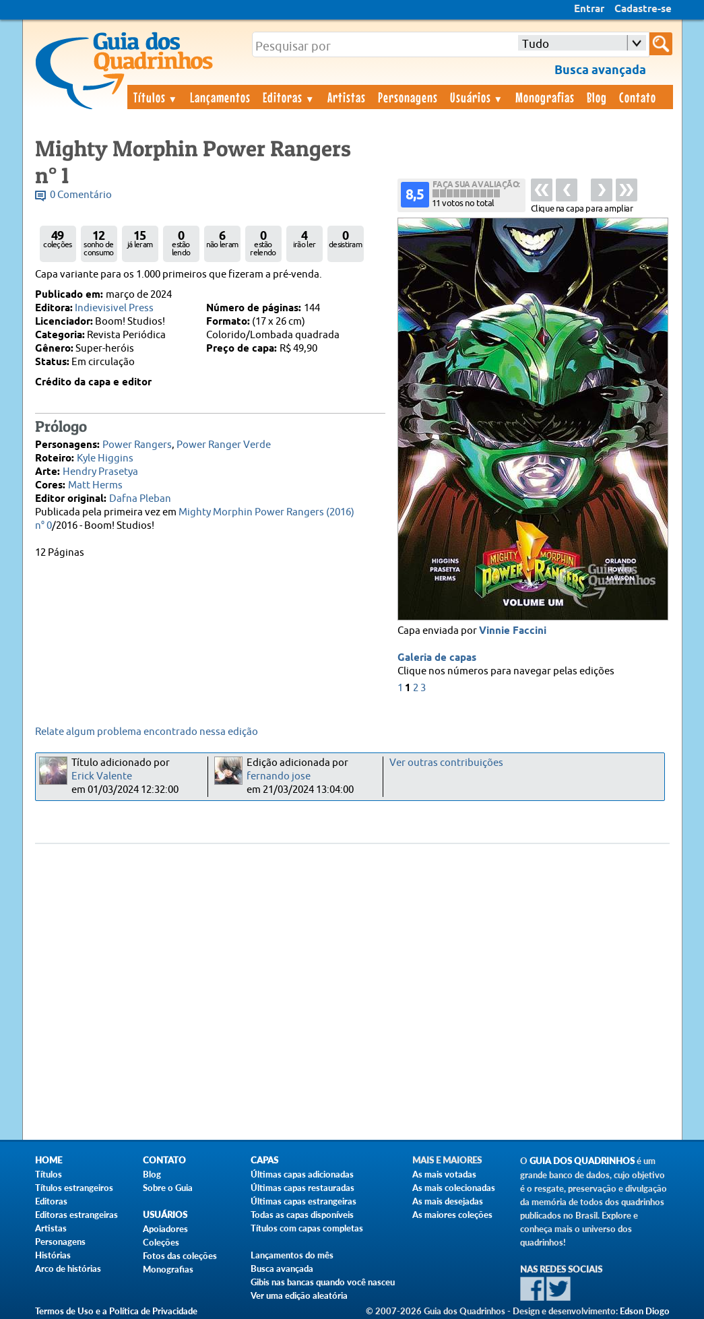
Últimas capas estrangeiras (303, 1201)
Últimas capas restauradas (302, 1187)
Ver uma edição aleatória (299, 1295)
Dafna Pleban (140, 498)
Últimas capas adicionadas (302, 1174)
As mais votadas (444, 1174)
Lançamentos (220, 97)
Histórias (53, 1255)
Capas (264, 1160)
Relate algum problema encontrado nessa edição (146, 732)
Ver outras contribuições (446, 763)
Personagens (408, 97)
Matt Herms (95, 485)
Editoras (289, 97)
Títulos (156, 97)
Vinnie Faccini (512, 631)
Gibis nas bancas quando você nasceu (323, 1282)
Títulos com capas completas (307, 1228)
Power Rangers (137, 445)
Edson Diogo (645, 1311)
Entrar (589, 9)
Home (48, 1160)
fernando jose (279, 776)
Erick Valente (101, 776)
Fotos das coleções (180, 1255)
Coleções (161, 1242)
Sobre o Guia (168, 1187)
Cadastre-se (643, 9)
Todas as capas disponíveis (302, 1214)
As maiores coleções (452, 1214)
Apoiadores (165, 1228)
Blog (597, 97)
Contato (637, 97)
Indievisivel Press (114, 308)
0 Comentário (81, 195)
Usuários (477, 97)
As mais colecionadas (453, 1187)
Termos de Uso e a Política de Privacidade (116, 1311)
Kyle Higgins (105, 458)
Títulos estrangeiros (74, 1187)
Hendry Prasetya (100, 471)
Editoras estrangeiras (76, 1214)
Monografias (545, 97)
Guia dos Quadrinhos (582, 1161)
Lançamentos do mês (292, 1255)
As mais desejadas (447, 1201)
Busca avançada (282, 1268)
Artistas (346, 97)
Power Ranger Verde (224, 445)
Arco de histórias (68, 1268)
